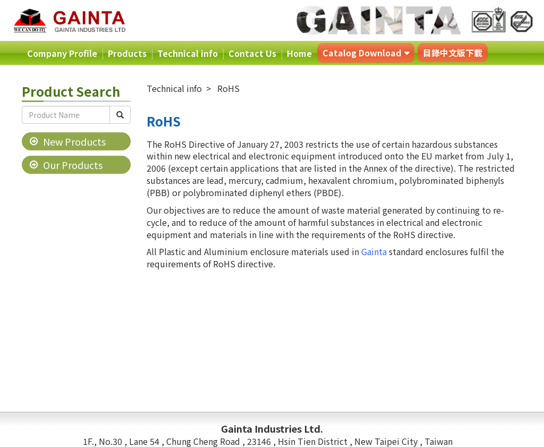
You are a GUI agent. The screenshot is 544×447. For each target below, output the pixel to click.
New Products (74, 141)
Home (299, 53)
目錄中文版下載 (452, 52)
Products (127, 53)
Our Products (73, 165)
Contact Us (252, 53)
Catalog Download (362, 52)
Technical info (187, 53)
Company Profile (62, 53)
